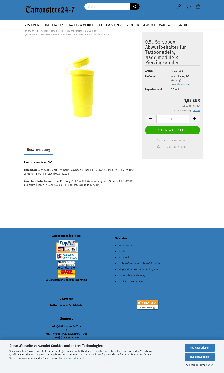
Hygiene (182, 25)
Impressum (125, 245)
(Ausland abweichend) (181, 84)
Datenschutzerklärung (71, 358)
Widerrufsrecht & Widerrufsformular (140, 263)
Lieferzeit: (151, 76)
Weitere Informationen (199, 365)
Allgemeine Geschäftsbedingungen (139, 269)
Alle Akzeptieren (199, 347)
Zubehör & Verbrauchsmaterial (149, 25)
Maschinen (31, 25)
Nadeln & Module (81, 25)
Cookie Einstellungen (131, 281)
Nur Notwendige (199, 357)
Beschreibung (38, 149)
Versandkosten (127, 257)
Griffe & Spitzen (110, 25)
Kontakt (123, 251)
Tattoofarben (54, 25)
